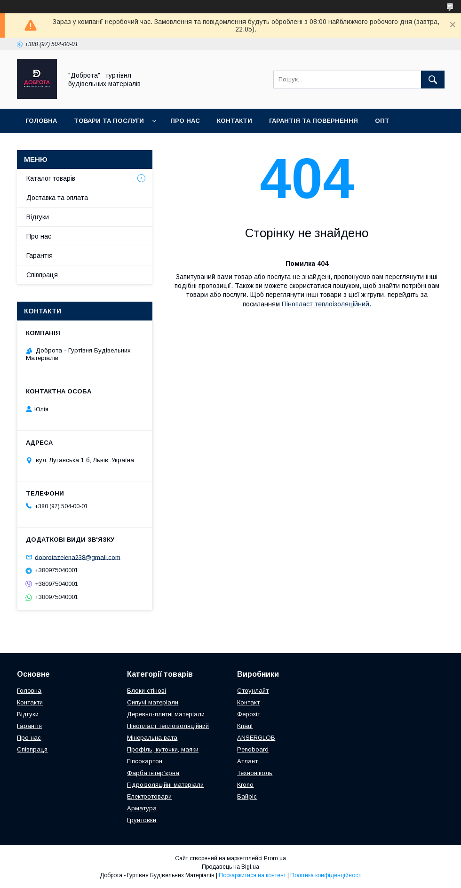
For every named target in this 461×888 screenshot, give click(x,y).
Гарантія (39, 255)
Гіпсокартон (144, 761)
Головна (41, 120)
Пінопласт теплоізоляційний (325, 304)
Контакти (234, 120)
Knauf (245, 725)
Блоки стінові (146, 690)
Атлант (247, 761)
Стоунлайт (253, 690)
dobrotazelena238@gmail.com (77, 556)
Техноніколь (254, 772)
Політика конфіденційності (326, 875)
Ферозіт (248, 714)
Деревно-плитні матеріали (166, 714)
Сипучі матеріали (152, 702)
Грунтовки (141, 820)
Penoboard (253, 749)
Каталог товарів (50, 178)
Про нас (185, 120)
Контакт (248, 702)
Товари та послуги (109, 120)
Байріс (247, 796)
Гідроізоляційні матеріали (165, 784)
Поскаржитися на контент (252, 875)
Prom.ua (275, 858)
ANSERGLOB (256, 737)
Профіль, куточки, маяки (163, 749)
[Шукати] (433, 79)
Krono (245, 784)
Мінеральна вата (152, 737)
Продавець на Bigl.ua (230, 867)
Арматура (142, 808)
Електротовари (149, 796)
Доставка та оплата (117, 145)
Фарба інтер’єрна (153, 772)
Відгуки (37, 217)
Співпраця (44, 145)
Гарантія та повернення (313, 120)
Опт (382, 120)
